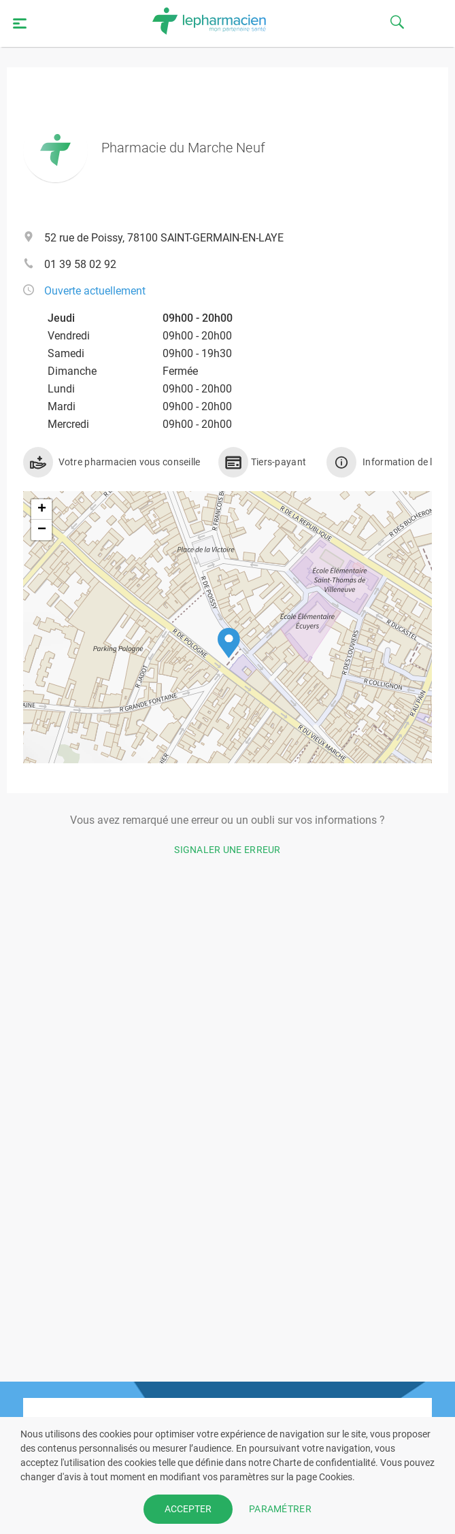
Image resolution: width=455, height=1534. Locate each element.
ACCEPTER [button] (188, 1508)
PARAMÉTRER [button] (280, 1508)
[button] (229, 643)
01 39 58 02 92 (80, 264)
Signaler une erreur (227, 849)
